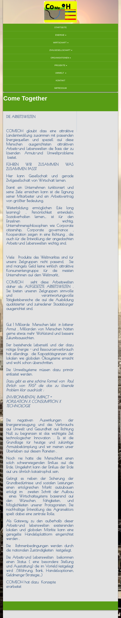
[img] (60, 12)
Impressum (60, 88)
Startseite (60, 27)
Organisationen (60, 58)
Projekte (60, 65)
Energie (60, 35)
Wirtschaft (60, 42)
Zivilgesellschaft (59, 50)
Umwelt (60, 73)
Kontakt (60, 80)
